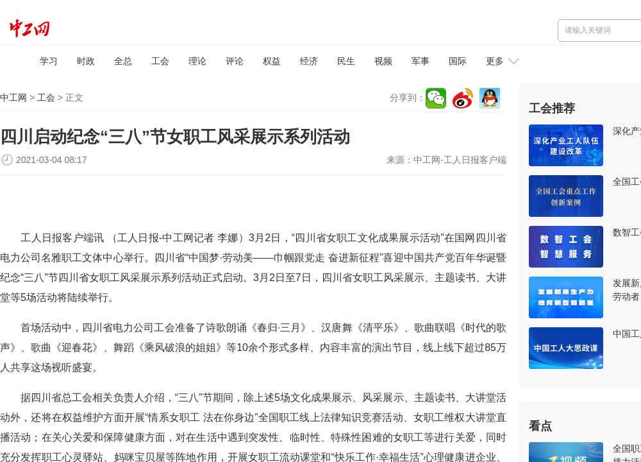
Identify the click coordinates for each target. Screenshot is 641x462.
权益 (272, 61)
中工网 (13, 97)
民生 (346, 61)
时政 (86, 61)
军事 (420, 61)
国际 (458, 61)
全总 (123, 61)
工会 (160, 61)
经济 (309, 61)
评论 (235, 61)
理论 (197, 61)
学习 (49, 61)
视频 (383, 61)
